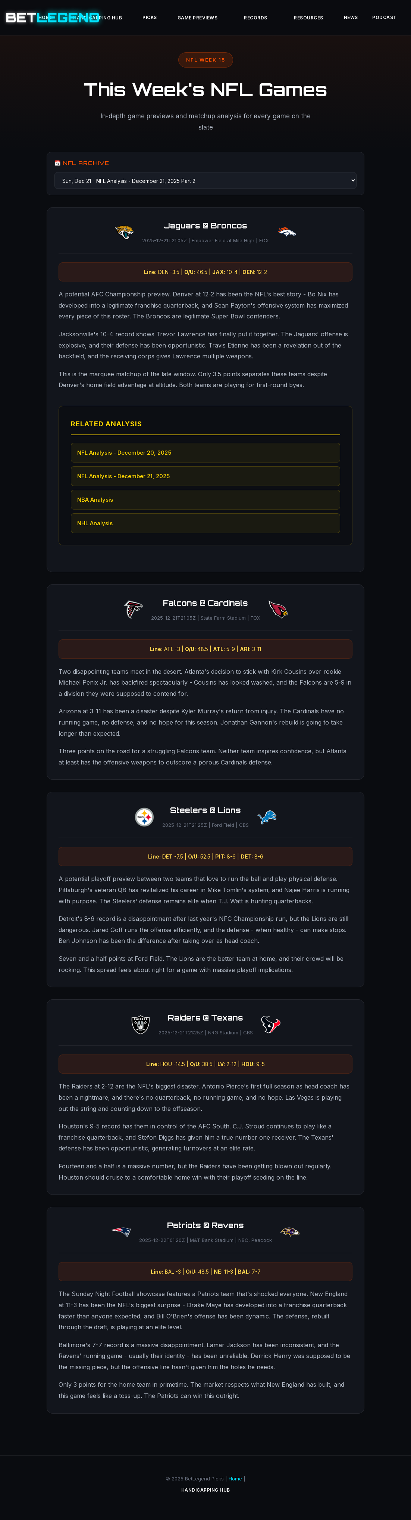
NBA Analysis (95, 500)
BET (53, 17)
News (363, 18)
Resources (316, 19)
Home (235, 1482)
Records (257, 19)
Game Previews (193, 19)
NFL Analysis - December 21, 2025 (124, 476)
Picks (140, 18)
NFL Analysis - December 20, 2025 (125, 453)
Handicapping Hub (205, 1494)
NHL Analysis (95, 523)
